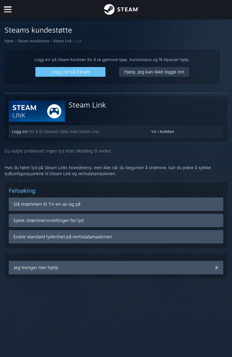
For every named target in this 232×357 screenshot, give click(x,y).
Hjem (9, 41)
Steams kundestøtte (38, 29)
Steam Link (62, 41)
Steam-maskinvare (33, 41)
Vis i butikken (162, 131)
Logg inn (20, 131)
